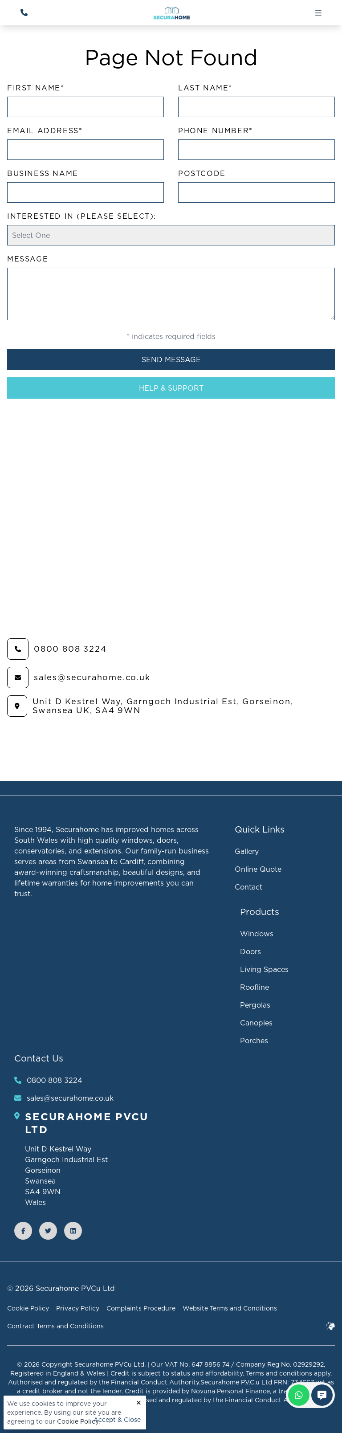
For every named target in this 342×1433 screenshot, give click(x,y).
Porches (254, 1040)
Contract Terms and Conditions (55, 1326)
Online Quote (258, 869)
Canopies (256, 1023)
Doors (250, 951)
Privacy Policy (77, 1308)
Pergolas (255, 1005)
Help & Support (171, 388)
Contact (248, 887)
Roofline (254, 987)
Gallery (247, 851)
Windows (256, 934)
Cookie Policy (77, 1421)
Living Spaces (264, 969)
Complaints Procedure (140, 1308)
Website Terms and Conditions (230, 1308)
